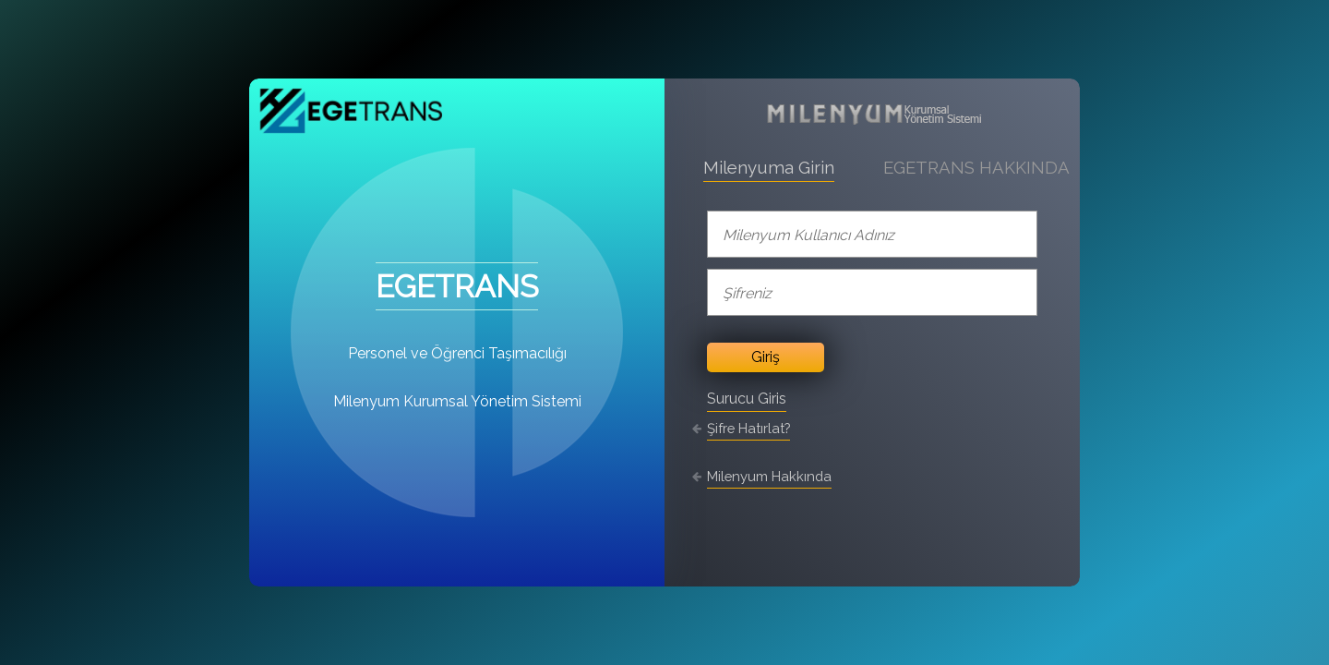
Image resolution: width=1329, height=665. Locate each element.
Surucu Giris (746, 398)
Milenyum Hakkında (769, 476)
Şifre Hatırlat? (748, 428)
